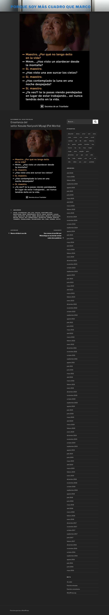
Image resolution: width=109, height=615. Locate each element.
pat (26, 217)
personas (71, 155)
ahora (78, 134)
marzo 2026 (71, 176)
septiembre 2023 (72, 271)
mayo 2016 (70, 570)
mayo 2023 (70, 286)
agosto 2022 (71, 319)
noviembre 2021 (72, 351)
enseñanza (31, 214)
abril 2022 (70, 333)
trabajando (26, 219)
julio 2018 (70, 497)
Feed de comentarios (73, 589)
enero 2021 (70, 388)
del (76, 141)
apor (15, 212)
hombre (86, 144)
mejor (90, 148)
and (89, 134)
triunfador (36, 219)
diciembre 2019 (72, 435)
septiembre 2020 (72, 402)
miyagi (28, 216)
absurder (70, 134)
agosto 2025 (71, 187)
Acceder (69, 582)
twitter (80, 158)
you (80, 162)
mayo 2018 (70, 505)
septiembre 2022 (72, 315)
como (75, 137)
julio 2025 (70, 191)
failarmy (91, 141)
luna (15, 216)
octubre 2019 (71, 443)
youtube (91, 162)
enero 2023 (70, 300)
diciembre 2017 (72, 523)
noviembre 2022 (72, 308)
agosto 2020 (71, 406)
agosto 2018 (71, 494)
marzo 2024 (71, 249)
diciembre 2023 (72, 260)
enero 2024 (70, 257)
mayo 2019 (70, 461)
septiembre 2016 (72, 556)
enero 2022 (70, 344)
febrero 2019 (71, 472)
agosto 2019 (71, 450)
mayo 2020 (70, 417)
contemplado (46, 212)
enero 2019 (70, 475)
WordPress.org (71, 593)
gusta (80, 144)
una (85, 158)
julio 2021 (70, 366)
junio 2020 (70, 413)
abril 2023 (70, 289)
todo (73, 158)
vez (95, 158)
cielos (37, 212)
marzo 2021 (70, 381)
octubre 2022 (71, 311)
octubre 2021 (71, 355)
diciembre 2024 (72, 217)
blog (31, 119)
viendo (52, 219)
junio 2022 (70, 326)
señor (49, 217)
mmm (34, 216)
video (74, 162)
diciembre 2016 (72, 545)
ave (29, 212)
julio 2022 (70, 322)
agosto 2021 (71, 362)
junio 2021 (70, 370)
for (69, 144)
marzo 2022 (70, 337)
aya (32, 212)
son (87, 155)
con (81, 137)
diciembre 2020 (72, 392)
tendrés (16, 219)
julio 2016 (70, 563)
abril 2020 (70, 421)
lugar (56, 214)
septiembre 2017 (72, 534)
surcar (56, 217)
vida (47, 219)
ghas (44, 214)
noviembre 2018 (72, 483)
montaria (41, 216)
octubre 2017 (71, 530)
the (69, 158)
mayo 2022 (70, 330)
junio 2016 (70, 567)
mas (84, 148)
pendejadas (33, 217)
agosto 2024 (71, 231)
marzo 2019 (70, 468)
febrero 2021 (71, 384)
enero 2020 (70, 432)
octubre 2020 (71, 399)
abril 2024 (70, 246)
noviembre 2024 (72, 220)
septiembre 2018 (72, 490)
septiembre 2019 (72, 446)
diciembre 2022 (72, 304)
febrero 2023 (71, 297)
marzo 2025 (71, 206)
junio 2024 (70, 238)
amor (83, 134)
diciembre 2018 (72, 479)
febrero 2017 (71, 541)
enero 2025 (70, 213)
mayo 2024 (70, 242)
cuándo (70, 141)
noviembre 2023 (72, 264)
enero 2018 (70, 519)
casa (69, 137)
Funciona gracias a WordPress (19, 610)
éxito (39, 214)
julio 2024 (70, 235)
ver (90, 158)
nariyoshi (56, 216)
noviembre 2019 (72, 439)
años (94, 134)
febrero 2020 (71, 428)
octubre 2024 (71, 224)
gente (74, 144)
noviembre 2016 (72, 548)
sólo (91, 155)
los (80, 148)
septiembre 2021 (72, 359)
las (75, 148)
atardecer (22, 212)
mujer (70, 151)
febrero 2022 (71, 340)
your (85, 162)
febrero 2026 (71, 180)
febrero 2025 (71, 209)
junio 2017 (70, 537)
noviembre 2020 (72, 395)
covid (92, 137)
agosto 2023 (71, 275)
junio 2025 (70, 195)
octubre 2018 (71, 486)
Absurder (17, 210)
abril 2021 (70, 377)
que (82, 155)
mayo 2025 (70, 198)
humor (70, 148)
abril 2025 (70, 202)
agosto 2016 (71, 559)
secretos (42, 217)
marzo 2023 (71, 293)
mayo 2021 (70, 373)
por (77, 155)
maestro (21, 216)
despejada (17, 214)
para (75, 151)
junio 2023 (70, 282)
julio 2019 (70, 453)
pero (87, 151)
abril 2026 (70, 173)
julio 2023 (70, 278)
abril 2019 (70, 464)
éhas (24, 214)
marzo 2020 (71, 424)
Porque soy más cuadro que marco (51, 7)
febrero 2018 (71, 516)
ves (43, 219)
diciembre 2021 (72, 348)
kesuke (50, 214)
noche (15, 217)
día (80, 141)
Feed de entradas (72, 585)
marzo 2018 (70, 512)
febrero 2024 (71, 253)
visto (58, 219)
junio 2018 (70, 501)
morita (48, 216)
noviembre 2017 (72, 526)
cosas (86, 137)
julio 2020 (70, 410)
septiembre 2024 (72, 227)
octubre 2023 (71, 268)
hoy (93, 144)
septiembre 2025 (72, 184)
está (85, 141)
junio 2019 (70, 457)
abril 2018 (70, 508)
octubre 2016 (71, 552)
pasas (21, 217)
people (81, 151)
